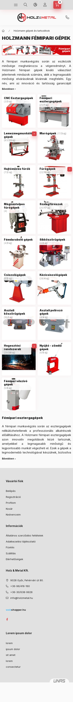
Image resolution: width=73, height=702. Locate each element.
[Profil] (45, 5)
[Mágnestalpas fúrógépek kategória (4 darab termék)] (19, 217)
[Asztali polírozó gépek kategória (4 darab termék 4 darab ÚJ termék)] (54, 323)
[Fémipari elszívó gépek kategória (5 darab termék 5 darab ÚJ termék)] (19, 394)
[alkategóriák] (34, 133)
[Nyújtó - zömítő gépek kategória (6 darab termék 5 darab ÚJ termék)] (54, 359)
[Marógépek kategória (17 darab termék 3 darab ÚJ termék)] (54, 146)
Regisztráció (13, 496)
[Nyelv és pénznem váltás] (35, 5)
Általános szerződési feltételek (24, 535)
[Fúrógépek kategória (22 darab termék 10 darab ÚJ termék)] (54, 182)
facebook (7, 619)
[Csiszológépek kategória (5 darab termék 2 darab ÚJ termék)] (19, 288)
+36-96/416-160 (20, 586)
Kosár (9, 508)
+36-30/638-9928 (67, 17)
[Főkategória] (3, 31)
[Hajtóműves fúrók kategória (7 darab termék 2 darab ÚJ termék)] (19, 182)
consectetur (13, 666)
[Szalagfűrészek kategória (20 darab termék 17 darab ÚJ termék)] (54, 217)
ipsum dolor (13, 649)
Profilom (11, 502)
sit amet (10, 654)
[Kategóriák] (16, 5)
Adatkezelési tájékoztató (21, 541)
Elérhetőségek (14, 559)
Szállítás (11, 553)
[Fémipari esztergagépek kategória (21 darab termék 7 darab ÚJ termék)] (54, 111)
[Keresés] (25, 5)
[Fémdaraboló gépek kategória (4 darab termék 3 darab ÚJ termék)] (19, 252)
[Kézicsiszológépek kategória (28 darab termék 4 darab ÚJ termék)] (54, 288)
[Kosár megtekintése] (57, 5)
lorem (9, 643)
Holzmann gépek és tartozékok (32, 30)
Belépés (11, 490)
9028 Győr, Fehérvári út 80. (26, 580)
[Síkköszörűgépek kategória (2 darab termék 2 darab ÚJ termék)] (54, 252)
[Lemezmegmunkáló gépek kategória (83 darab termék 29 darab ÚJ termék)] (19, 146)
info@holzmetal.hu (21, 597)
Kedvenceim (13, 514)
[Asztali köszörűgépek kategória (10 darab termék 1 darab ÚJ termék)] (19, 323)
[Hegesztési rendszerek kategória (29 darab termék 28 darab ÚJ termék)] (19, 359)
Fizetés (10, 547)
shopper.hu (16, 609)
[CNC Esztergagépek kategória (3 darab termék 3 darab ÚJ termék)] (19, 111)
